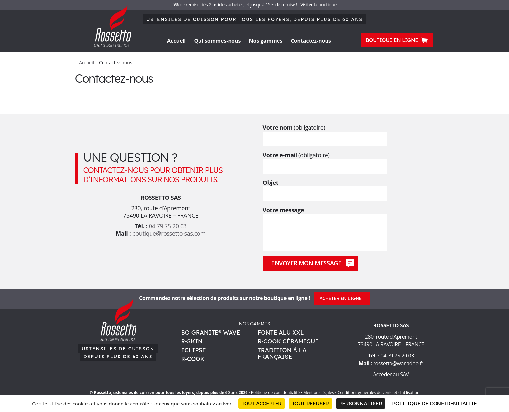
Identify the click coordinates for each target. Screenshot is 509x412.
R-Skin (192, 341)
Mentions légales (318, 392)
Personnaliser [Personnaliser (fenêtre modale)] (360, 403)
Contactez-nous (311, 40)
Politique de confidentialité (275, 392)
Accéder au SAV (391, 374)
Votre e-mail (325, 160)
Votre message (325, 213)
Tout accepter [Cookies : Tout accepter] (262, 403)
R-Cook (193, 359)
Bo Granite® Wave (210, 332)
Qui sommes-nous (217, 40)
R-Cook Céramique (288, 341)
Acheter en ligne (340, 298)
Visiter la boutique (318, 4)
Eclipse (193, 350)
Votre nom (325, 133)
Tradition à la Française (282, 353)
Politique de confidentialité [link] (434, 403)
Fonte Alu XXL (281, 332)
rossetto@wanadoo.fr (398, 363)
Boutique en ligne (397, 40)
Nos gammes (266, 40)
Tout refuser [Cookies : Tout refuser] (310, 403)
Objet (325, 188)
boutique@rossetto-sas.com (169, 233)
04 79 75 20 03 (168, 226)
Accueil (176, 40)
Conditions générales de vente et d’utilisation (379, 392)
